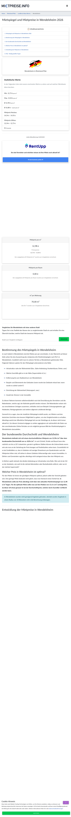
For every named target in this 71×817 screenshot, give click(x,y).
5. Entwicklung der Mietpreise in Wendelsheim (16, 49)
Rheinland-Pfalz (11, 13)
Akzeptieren (36, 813)
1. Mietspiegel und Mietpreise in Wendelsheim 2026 (18, 33)
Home (3, 13)
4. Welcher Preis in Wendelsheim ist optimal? (16, 45)
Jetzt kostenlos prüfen (35, 159)
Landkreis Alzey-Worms (24, 13)
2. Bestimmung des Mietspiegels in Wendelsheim (17, 37)
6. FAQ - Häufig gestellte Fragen (13, 53)
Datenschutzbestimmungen (56, 808)
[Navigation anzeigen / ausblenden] (67, 5)
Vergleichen (64, 339)
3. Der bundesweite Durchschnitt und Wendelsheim (18, 41)
